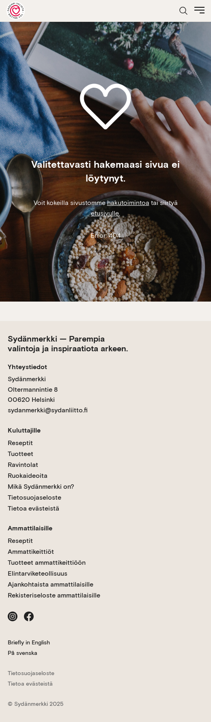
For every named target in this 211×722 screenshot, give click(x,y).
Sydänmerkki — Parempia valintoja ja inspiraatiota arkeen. (68, 343)
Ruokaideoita (27, 475)
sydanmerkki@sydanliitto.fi (48, 410)
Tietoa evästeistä (33, 508)
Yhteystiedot (27, 367)
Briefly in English (29, 642)
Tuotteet (20, 454)
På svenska (22, 653)
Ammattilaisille (30, 528)
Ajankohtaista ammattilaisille (50, 584)
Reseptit (20, 443)
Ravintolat (23, 465)
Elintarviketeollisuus (37, 573)
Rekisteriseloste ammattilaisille (54, 595)
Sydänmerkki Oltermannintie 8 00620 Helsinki (33, 389)
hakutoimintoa (128, 203)
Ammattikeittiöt (31, 551)
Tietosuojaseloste (34, 497)
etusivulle (105, 213)
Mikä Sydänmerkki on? (41, 486)
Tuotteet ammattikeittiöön (47, 562)
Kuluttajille (24, 430)
